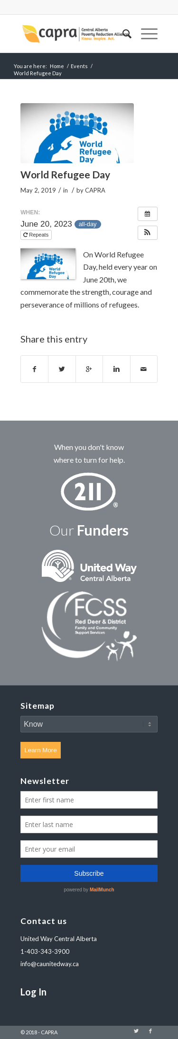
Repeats (36, 235)
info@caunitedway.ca (49, 964)
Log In (33, 991)
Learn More (41, 750)
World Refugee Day (65, 174)
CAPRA (95, 190)
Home (57, 66)
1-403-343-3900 (44, 951)
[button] (147, 232)
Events (79, 66)
